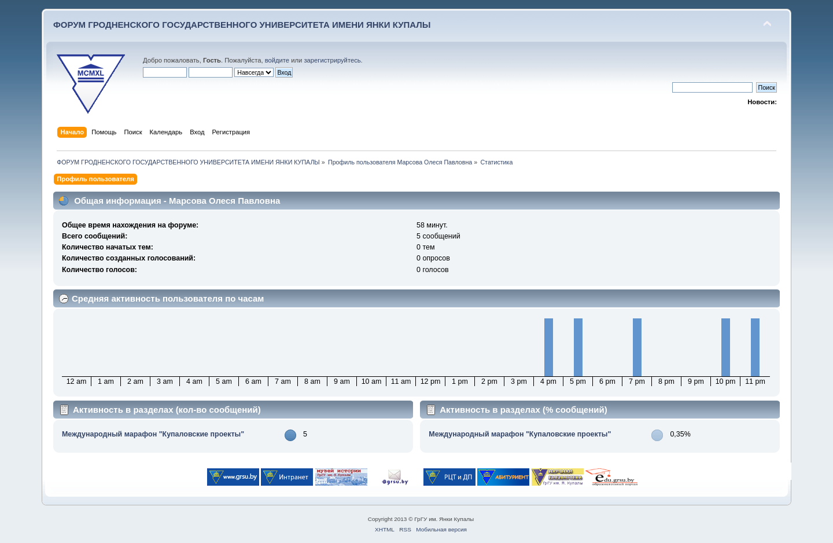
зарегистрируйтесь (332, 60)
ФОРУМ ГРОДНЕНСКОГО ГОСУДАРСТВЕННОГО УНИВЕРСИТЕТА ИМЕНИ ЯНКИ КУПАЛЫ (242, 25)
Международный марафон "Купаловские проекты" (153, 434)
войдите (277, 60)
